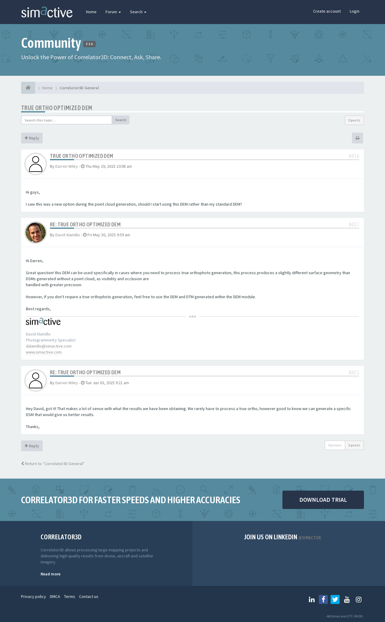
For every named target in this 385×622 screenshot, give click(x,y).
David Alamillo (67, 234)
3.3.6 (89, 44)
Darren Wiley (66, 166)
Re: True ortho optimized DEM (85, 224)
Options (335, 445)
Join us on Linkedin (283, 537)
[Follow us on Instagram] (358, 599)
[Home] (28, 88)
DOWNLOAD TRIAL (323, 499)
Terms (69, 596)
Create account (327, 11)
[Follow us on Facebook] (323, 599)
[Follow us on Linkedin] (311, 599)
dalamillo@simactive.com (49, 346)
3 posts (354, 120)
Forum (113, 11)
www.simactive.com (44, 352)
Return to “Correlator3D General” (53, 463)
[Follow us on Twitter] (335, 599)
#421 (354, 372)
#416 (354, 156)
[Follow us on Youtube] (346, 599)
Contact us (88, 596)
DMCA (55, 596)
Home (91, 11)
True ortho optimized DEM (56, 107)
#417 (354, 224)
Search (138, 11)
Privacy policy (33, 596)
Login (354, 11)
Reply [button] (32, 138)
